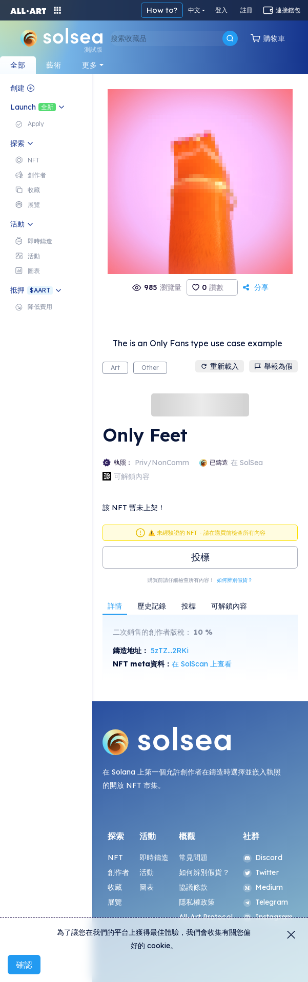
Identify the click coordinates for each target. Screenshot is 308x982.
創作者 (118, 872)
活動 (146, 872)
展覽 (115, 902)
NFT (115, 857)
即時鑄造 (154, 857)
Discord (262, 857)
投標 (200, 557)
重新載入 (219, 366)
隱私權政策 (197, 902)
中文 (194, 10)
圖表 (146, 887)
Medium (263, 887)
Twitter (261, 872)
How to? (162, 10)
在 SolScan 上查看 (202, 663)
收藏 (115, 887)
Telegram (265, 902)
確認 (24, 964)
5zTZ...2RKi (170, 650)
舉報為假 (273, 366)
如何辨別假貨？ (235, 580)
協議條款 (193, 887)
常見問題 (193, 857)
